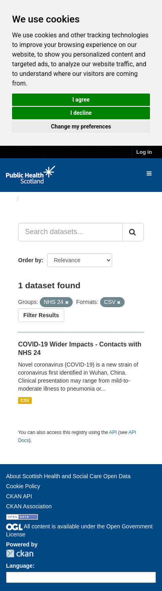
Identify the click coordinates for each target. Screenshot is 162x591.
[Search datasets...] (70, 232)
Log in (144, 152)
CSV (25, 400)
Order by (29, 260)
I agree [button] (81, 99)
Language (19, 565)
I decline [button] (81, 113)
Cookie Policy (23, 486)
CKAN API (19, 496)
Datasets (38, 199)
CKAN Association (29, 506)
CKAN (19, 553)
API (113, 432)
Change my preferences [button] (81, 126)
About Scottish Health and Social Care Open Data (68, 476)
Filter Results (41, 315)
